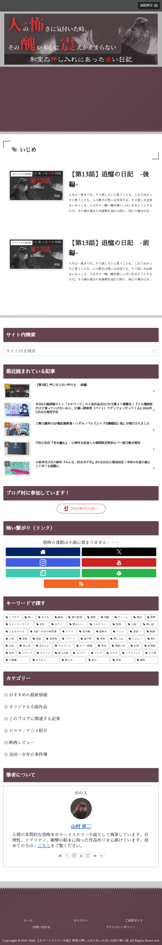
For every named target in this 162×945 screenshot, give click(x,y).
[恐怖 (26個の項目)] (118, 625)
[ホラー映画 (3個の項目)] (85, 646)
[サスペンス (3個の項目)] (63, 646)
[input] (81, 351)
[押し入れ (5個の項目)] (117, 639)
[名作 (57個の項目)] (41, 625)
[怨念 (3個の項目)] (102, 646)
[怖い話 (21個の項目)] (149, 625)
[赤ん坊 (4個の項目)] (25, 646)
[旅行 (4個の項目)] (152, 639)
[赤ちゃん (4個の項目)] (43, 646)
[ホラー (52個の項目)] (58, 625)
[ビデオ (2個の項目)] (112, 653)
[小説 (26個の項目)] (133, 625)
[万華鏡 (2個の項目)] (17, 661)
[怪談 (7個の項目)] (37, 639)
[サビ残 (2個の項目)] (150, 653)
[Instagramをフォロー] (43, 563)
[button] (154, 351)
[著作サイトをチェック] (43, 552)
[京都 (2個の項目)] (122, 661)
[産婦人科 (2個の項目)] (119, 646)
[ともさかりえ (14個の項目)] (15, 632)
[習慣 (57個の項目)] (151, 618)
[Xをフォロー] (119, 552)
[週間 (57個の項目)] (91, 618)
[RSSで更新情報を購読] (81, 584)
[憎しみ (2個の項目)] (73, 661)
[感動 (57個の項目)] (105, 618)
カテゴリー (80, 920)
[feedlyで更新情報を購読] (119, 573)
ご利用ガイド (134, 920)
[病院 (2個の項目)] (146, 661)
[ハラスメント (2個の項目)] (131, 653)
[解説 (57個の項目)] (59, 618)
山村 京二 (81, 827)
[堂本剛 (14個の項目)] (85, 632)
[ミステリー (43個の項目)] (99, 625)
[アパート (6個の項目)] (69, 639)
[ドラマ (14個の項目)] (68, 632)
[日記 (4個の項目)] (10, 646)
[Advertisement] (81, 98)
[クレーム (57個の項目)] (122, 618)
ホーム (28, 920)
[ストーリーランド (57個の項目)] (19, 625)
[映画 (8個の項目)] (151, 632)
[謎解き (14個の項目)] (102, 632)
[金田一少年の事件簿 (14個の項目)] (44, 632)
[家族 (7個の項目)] (23, 639)
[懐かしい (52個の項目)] (77, 625)
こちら (44, 846)
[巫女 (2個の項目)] (10, 653)
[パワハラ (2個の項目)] (25, 653)
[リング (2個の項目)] (96, 653)
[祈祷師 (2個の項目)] (150, 646)
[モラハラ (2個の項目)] (43, 653)
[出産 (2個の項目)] (135, 646)
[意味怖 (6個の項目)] (51, 639)
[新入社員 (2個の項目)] (61, 653)
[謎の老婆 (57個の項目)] (75, 618)
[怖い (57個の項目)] (29, 618)
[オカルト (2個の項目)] (45, 661)
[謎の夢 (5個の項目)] (86, 639)
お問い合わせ (41, 927)
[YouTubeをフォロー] (119, 563)
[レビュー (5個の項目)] (136, 639)
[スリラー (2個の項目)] (79, 653)
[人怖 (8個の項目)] (10, 639)
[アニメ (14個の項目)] (119, 632)
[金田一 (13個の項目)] (136, 632)
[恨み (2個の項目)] (98, 661)
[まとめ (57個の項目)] (44, 618)
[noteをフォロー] (43, 573)
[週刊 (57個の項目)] (138, 618)
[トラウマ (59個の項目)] (13, 618)
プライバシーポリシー (121, 927)
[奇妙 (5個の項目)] (101, 639)
